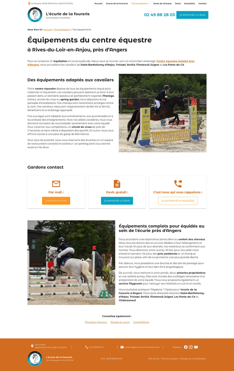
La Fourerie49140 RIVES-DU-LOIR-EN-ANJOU (51, 346)
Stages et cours (120, 322)
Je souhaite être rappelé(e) (177, 200)
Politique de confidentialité (192, 359)
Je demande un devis (192, 14)
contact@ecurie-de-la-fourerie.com (142, 347)
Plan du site (154, 359)
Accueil (99, 3)
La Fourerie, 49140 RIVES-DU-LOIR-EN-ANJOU (50, 3)
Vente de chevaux (162, 3)
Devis (178, 3)
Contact (202, 3)
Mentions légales (169, 359)
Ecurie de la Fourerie (117, 3)
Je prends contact (56, 200)
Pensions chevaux (96, 322)
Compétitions (141, 322)
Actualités (189, 3)
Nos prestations (139, 3)
